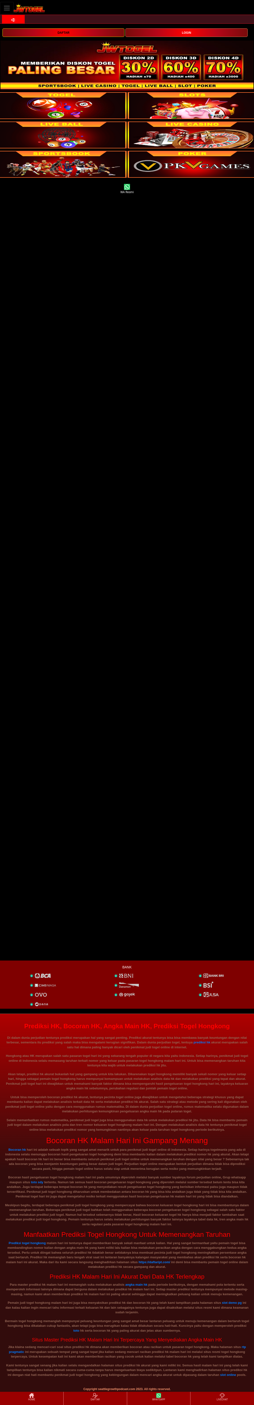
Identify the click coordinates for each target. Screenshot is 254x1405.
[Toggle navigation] (7, 8)
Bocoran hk (17, 1149)
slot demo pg (232, 1303)
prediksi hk (201, 1042)
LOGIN (186, 32)
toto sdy (37, 1182)
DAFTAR (63, 32)
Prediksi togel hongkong (27, 1243)
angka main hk (136, 1284)
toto (76, 1330)
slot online (228, 1375)
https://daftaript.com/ (154, 1262)
